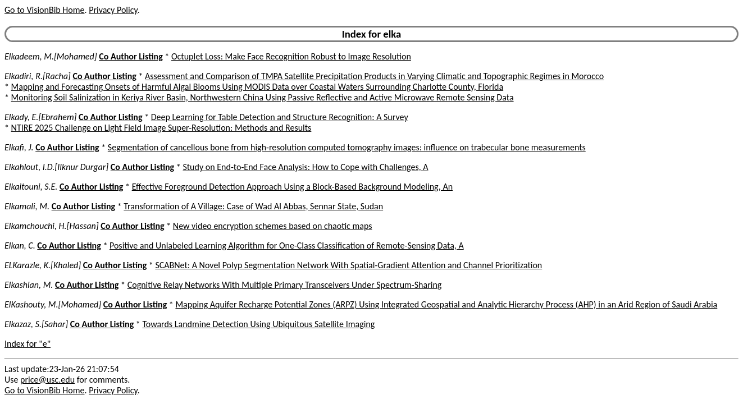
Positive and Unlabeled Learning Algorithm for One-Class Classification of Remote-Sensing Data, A (287, 245)
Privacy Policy (113, 9)
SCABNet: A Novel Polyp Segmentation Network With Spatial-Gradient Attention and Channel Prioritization (348, 265)
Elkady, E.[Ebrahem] (40, 117)
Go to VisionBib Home (44, 9)
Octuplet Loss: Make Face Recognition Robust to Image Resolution (291, 56)
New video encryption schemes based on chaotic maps (272, 226)
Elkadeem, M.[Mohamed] (50, 56)
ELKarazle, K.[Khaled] (42, 265)
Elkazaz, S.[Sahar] (36, 324)
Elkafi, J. (19, 147)
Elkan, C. (19, 245)
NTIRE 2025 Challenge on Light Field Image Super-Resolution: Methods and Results (161, 127)
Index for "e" (27, 343)
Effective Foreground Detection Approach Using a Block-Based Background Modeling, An (292, 186)
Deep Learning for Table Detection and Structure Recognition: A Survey (279, 117)
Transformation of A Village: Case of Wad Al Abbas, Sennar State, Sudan (253, 206)
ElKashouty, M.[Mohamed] (52, 304)
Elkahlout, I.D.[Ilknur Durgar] (56, 167)
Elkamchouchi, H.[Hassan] (51, 226)
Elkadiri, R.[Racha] (37, 76)
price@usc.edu (47, 379)
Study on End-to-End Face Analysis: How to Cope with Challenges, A (305, 167)
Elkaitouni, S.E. (30, 186)
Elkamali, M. (26, 206)
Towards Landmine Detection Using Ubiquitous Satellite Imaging (258, 324)
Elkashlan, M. (28, 284)
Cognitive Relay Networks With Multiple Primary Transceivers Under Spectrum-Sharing (284, 284)
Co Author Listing (130, 56)
